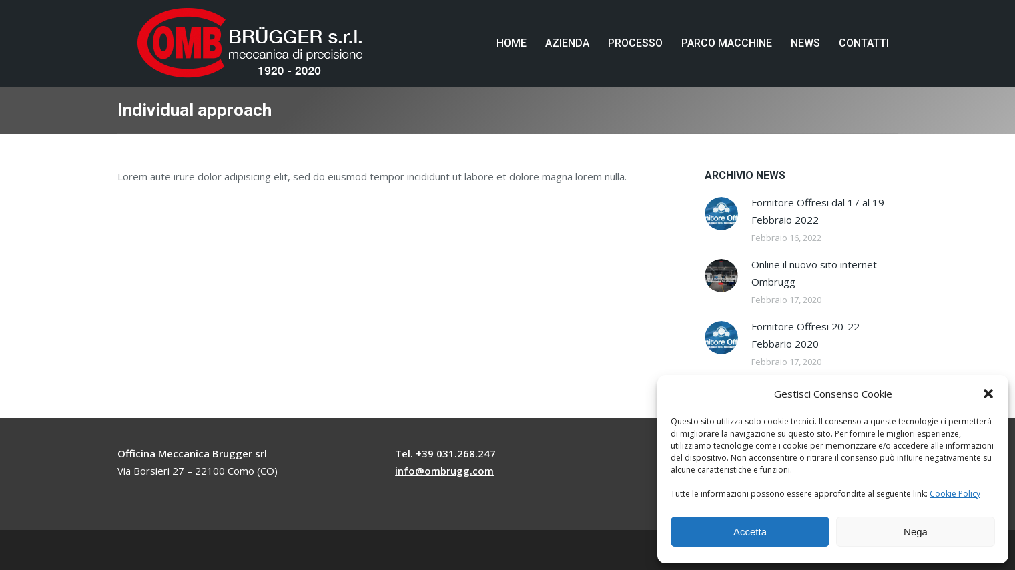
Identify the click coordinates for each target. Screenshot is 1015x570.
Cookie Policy (955, 493)
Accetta (750, 531)
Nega (916, 531)
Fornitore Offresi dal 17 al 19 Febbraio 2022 (817, 211)
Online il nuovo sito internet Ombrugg (814, 273)
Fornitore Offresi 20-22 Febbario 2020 (805, 335)
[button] (988, 393)
